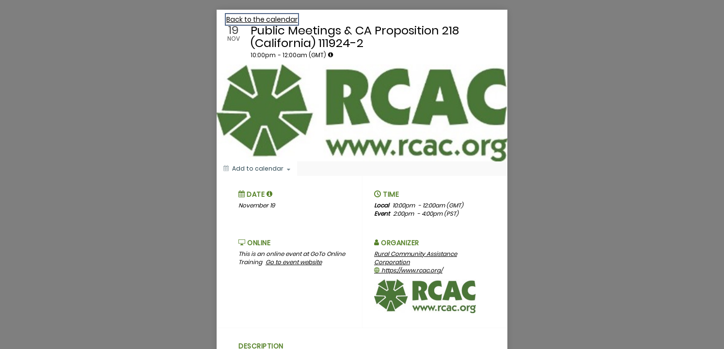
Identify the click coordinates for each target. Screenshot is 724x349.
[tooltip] (330, 55)
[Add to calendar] (257, 168)
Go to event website (294, 262)
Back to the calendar (262, 19)
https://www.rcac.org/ (408, 270)
